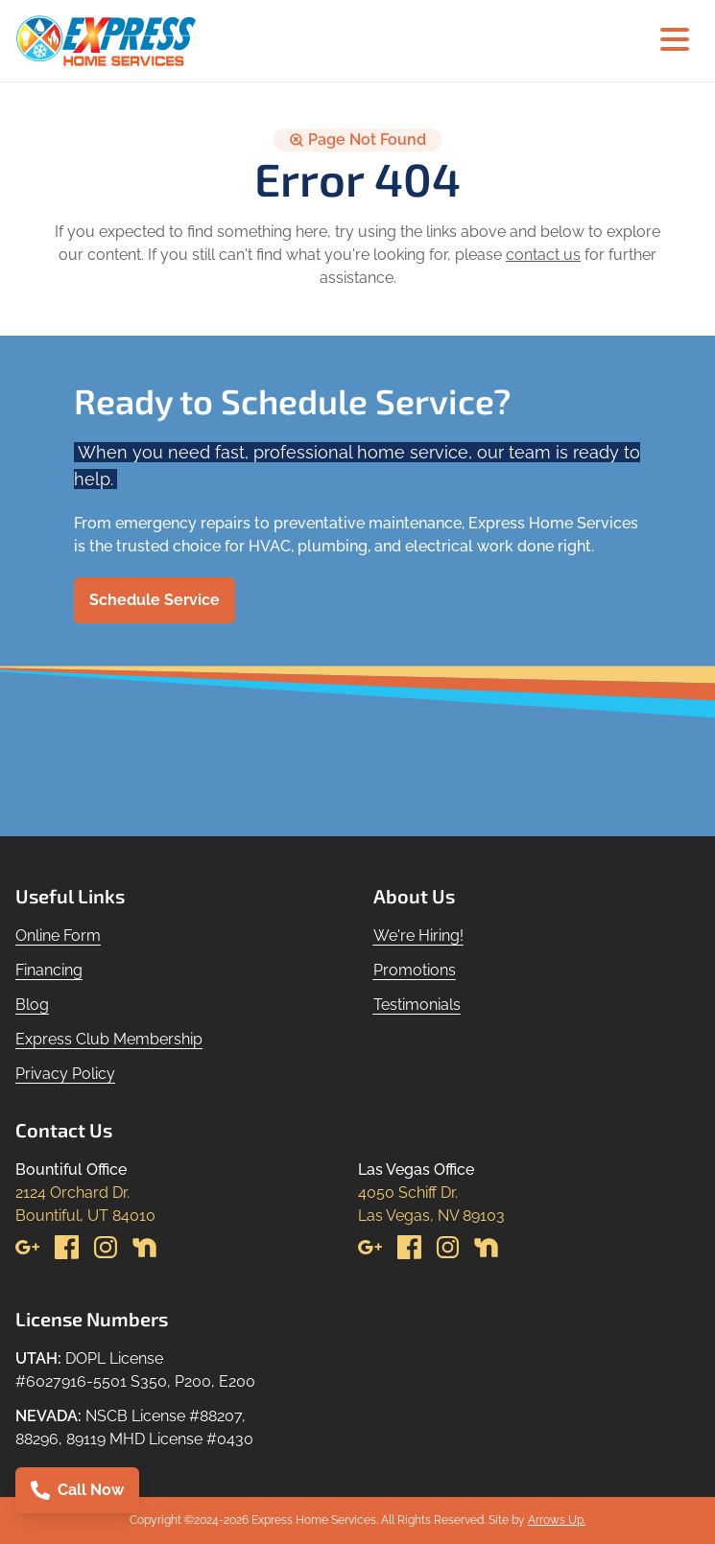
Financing (49, 970)
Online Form (58, 935)
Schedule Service (154, 600)
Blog (32, 1004)
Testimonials (417, 1004)
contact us (543, 255)
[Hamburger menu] (674, 41)
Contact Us (63, 1129)
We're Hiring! (418, 935)
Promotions (414, 970)
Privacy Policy (65, 1073)
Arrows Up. (556, 1520)
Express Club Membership (109, 1039)
